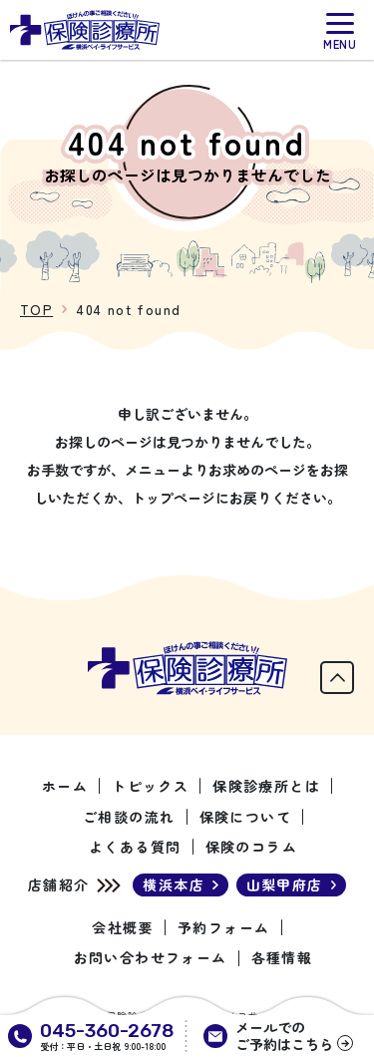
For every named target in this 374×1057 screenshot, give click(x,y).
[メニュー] (340, 31)
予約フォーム (223, 927)
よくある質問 (135, 847)
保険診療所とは (266, 786)
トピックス (150, 786)
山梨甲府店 (284, 884)
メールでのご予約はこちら (284, 1036)
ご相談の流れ (129, 817)
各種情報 (282, 957)
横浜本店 (173, 884)
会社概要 (123, 927)
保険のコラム (251, 847)
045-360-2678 (107, 1030)
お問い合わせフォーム (150, 957)
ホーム (65, 786)
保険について (245, 817)
